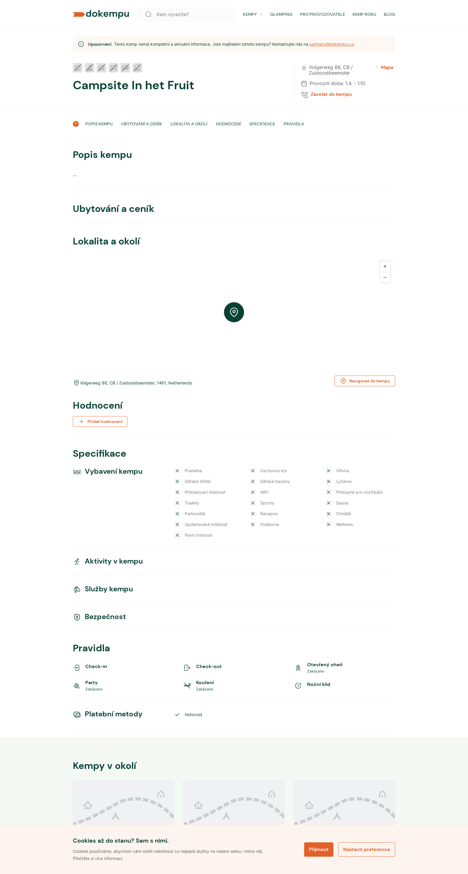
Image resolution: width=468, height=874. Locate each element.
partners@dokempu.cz (331, 44)
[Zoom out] (385, 277)
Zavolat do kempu (331, 94)
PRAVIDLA (294, 123)
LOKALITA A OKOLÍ (188, 123)
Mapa (385, 67)
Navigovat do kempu (365, 380)
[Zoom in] (385, 266)
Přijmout (319, 849)
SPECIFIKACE (262, 123)
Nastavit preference (366, 849)
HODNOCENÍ (228, 123)
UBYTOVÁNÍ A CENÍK (141, 123)
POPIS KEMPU (99, 123)
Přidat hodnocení (100, 421)
